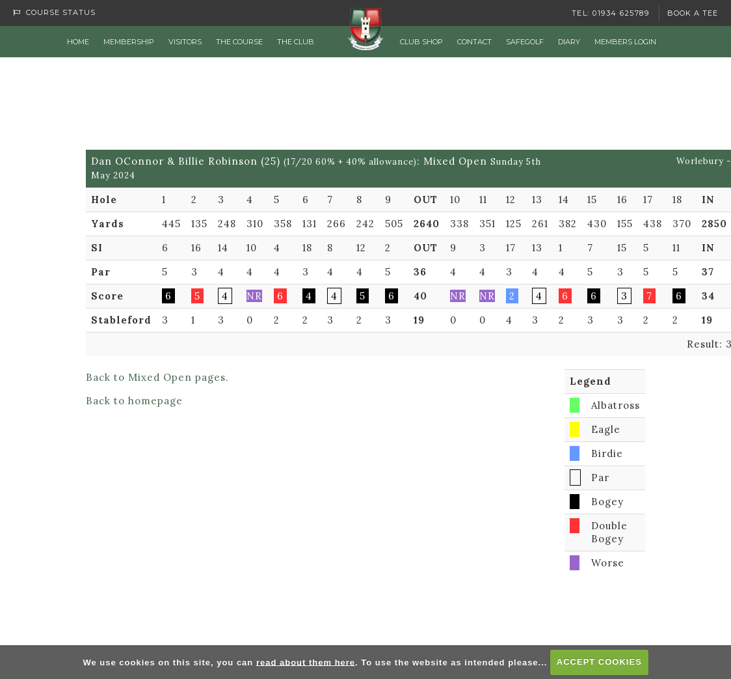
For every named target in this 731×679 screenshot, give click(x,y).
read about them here (305, 662)
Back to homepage (134, 401)
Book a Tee (692, 13)
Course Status (54, 12)
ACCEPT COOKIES (599, 662)
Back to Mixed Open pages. (157, 377)
